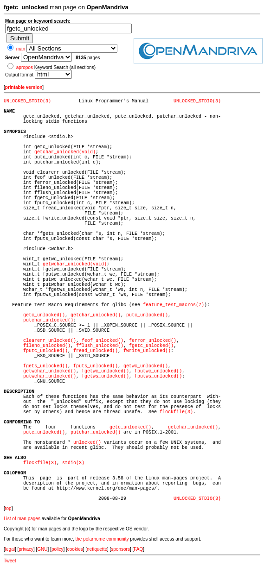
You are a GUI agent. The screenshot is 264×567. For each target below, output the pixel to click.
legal (10, 549)
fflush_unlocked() (99, 345)
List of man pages (22, 518)
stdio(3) (73, 463)
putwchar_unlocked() (49, 376)
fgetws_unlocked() (105, 376)
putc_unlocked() (147, 315)
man (20, 48)
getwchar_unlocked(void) (75, 264)
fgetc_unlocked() (151, 345)
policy (58, 549)
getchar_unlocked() (96, 315)
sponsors (120, 549)
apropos (24, 67)
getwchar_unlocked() (49, 371)
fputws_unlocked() (158, 376)
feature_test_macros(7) (173, 305)
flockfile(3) (176, 412)
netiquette (97, 549)
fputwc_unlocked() (158, 371)
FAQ (138, 549)
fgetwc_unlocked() (105, 371)
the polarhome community (102, 539)
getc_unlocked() (44, 315)
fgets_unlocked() (45, 366)
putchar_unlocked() (48, 320)
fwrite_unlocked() (147, 350)
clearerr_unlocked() (49, 340)
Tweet (10, 560)
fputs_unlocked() (95, 366)
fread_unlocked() (95, 350)
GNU (42, 549)
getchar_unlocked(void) (65, 152)
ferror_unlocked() (152, 340)
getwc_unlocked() (145, 366)
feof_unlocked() (102, 340)
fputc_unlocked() (45, 350)
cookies (75, 549)
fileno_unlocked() (47, 345)
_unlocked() (86, 442)
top (8, 508)
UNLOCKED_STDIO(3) (27, 101)
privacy (26, 549)
